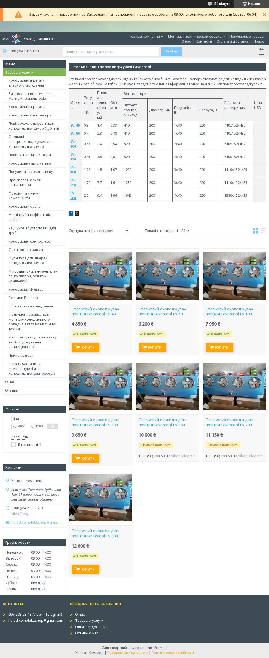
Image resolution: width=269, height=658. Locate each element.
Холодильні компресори (30, 115)
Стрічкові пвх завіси (26, 249)
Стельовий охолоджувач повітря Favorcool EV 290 (229, 422)
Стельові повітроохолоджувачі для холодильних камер (31, 141)
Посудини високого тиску (31, 171)
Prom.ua (160, 647)
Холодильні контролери (30, 241)
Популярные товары (246, 36)
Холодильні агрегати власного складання (27, 83)
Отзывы (11, 390)
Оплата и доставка (233, 41)
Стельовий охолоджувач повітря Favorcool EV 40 (95, 312)
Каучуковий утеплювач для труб (32, 230)
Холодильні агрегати (27, 106)
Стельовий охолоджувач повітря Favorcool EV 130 (95, 422)
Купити (88, 347)
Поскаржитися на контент (127, 652)
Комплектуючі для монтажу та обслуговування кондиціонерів (33, 342)
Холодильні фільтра (26, 289)
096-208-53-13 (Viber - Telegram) (35, 614)
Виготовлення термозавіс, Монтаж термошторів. (31, 96)
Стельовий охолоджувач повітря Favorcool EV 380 (95, 533)
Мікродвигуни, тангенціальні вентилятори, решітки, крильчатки (33, 276)
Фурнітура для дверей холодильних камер (28, 260)
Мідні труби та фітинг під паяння (30, 217)
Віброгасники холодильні (31, 306)
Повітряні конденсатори (30, 154)
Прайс (258, 41)
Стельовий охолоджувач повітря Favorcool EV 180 (162, 422)
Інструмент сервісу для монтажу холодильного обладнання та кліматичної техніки (33, 321)
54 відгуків (222, 3)
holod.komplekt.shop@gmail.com (37, 522)
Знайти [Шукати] (171, 51)
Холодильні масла (25, 206)
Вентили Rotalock (23, 297)
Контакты (204, 41)
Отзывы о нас (86, 633)
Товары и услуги (19, 72)
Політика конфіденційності (173, 652)
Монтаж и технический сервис (195, 36)
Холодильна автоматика (30, 163)
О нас (186, 41)
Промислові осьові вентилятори (25, 182)
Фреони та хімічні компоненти (24, 196)
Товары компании (144, 36)
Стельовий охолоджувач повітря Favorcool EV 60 (162, 312)
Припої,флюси (21, 355)
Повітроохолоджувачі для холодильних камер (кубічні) (34, 126)
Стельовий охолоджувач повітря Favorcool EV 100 (229, 312)
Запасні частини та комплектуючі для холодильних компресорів (32, 368)
